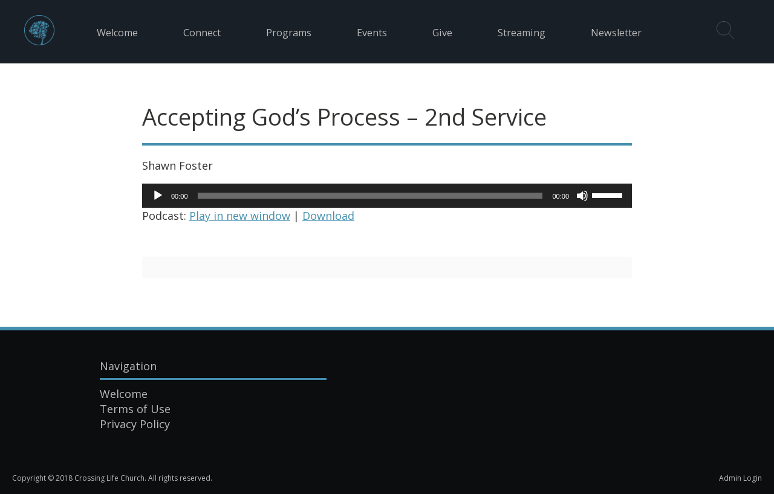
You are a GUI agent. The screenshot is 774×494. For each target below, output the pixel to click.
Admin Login (740, 478)
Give (442, 32)
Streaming (521, 32)
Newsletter (616, 32)
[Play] (158, 196)
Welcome (117, 32)
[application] (387, 196)
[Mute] (582, 196)
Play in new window (239, 215)
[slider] (370, 196)
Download (328, 215)
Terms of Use (135, 409)
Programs (288, 32)
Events (372, 32)
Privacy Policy (135, 424)
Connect (202, 32)
